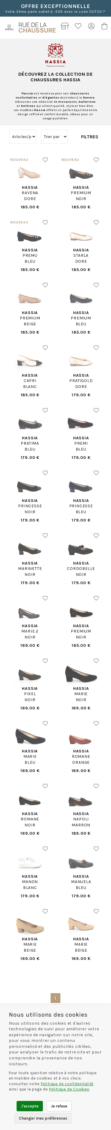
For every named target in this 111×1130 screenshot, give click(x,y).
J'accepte (29, 1106)
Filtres (89, 137)
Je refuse (59, 1106)
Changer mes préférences (43, 1118)
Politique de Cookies (69, 1089)
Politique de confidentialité (67, 1084)
